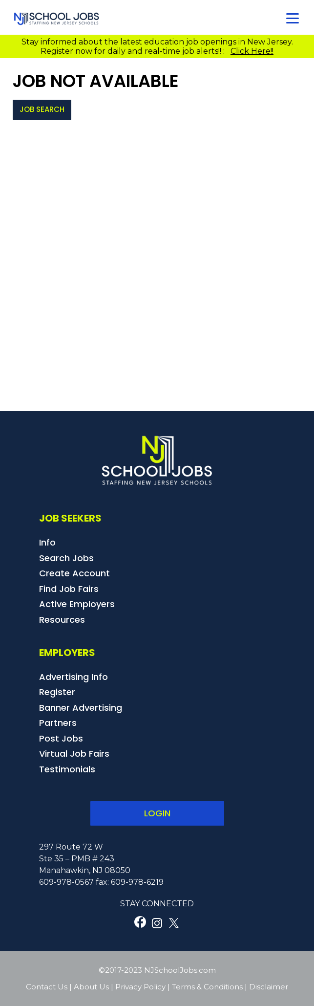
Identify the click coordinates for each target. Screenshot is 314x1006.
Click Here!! (251, 51)
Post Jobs (61, 738)
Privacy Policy (140, 986)
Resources (62, 619)
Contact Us (46, 986)
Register (57, 692)
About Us (91, 986)
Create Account (74, 573)
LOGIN (157, 813)
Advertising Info (73, 677)
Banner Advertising (80, 707)
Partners (58, 723)
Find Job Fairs (69, 589)
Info (47, 542)
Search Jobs (66, 558)
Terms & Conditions (207, 986)
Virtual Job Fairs (74, 753)
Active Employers (77, 604)
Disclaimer (268, 986)
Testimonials (67, 769)
